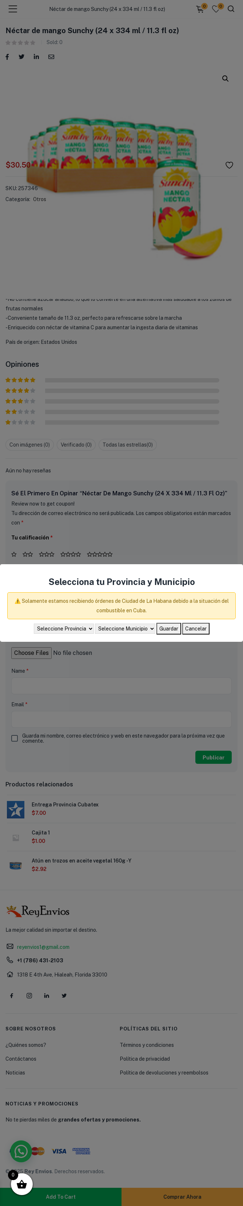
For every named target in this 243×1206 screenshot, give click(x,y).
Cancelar (196, 629)
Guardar (168, 629)
